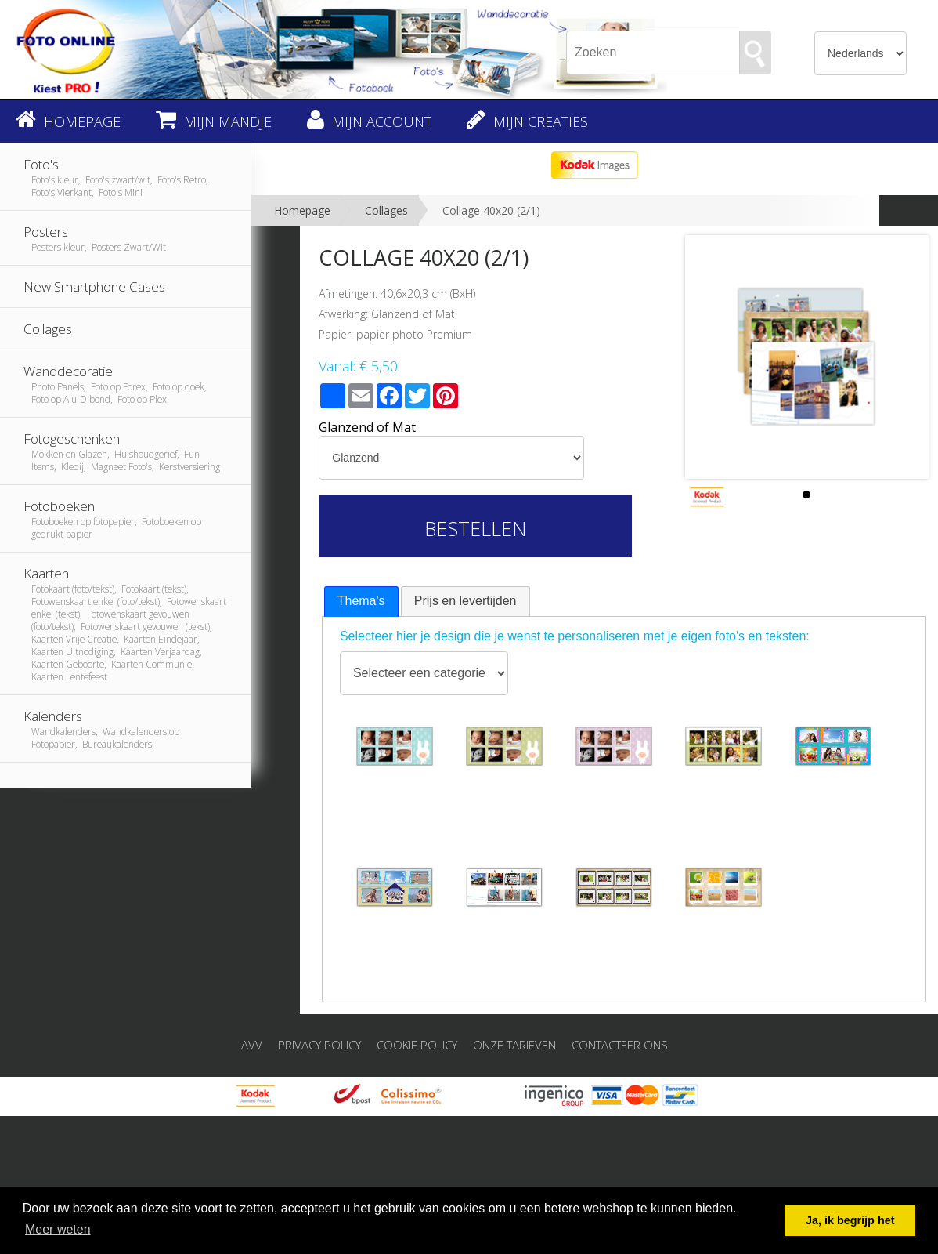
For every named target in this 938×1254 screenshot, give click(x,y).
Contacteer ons (620, 1045)
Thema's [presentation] (361, 600)
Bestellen (475, 528)
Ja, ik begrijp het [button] (850, 1220)
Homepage (302, 210)
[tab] (361, 601)
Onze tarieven (514, 1045)
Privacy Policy (319, 1045)
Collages (386, 210)
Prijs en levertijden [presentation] (465, 600)
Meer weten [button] (58, 1229)
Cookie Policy (417, 1045)
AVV (251, 1045)
